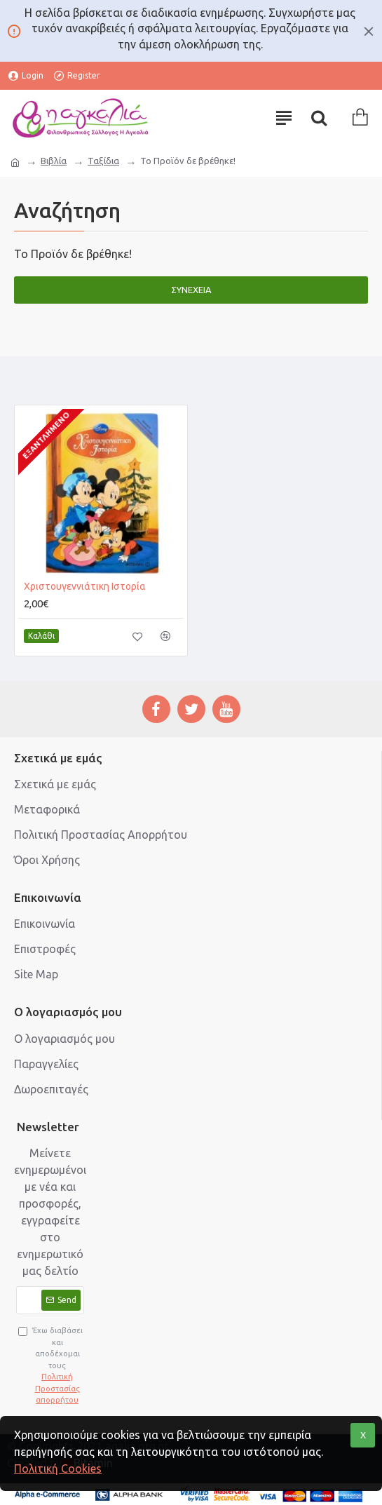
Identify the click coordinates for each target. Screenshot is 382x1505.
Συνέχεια (191, 290)
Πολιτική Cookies (58, 1468)
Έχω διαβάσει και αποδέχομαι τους (51, 1366)
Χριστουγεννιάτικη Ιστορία (85, 586)
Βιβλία (54, 161)
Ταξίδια (103, 161)
